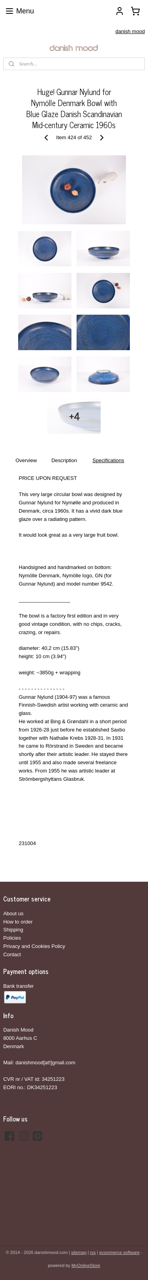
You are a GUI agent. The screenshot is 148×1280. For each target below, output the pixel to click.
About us (13, 913)
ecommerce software (119, 1252)
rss (93, 1252)
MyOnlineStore (85, 1265)
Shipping (13, 930)
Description (64, 460)
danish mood (129, 31)
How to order (17, 922)
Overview (26, 460)
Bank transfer (18, 986)
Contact (12, 954)
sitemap (78, 1252)
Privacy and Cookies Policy (34, 946)
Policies (12, 938)
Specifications (108, 460)
